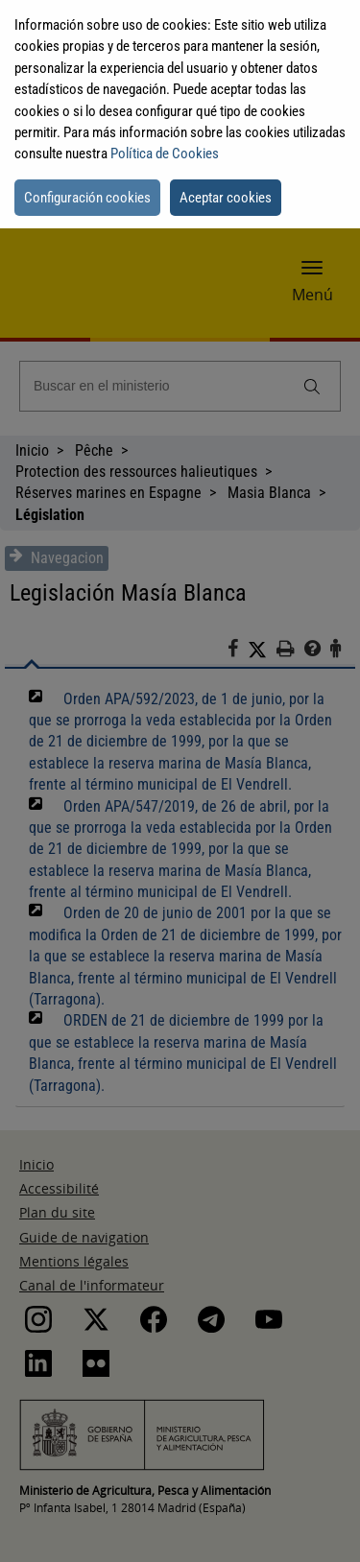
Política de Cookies (164, 153)
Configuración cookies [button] (87, 197)
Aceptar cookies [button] (226, 197)
